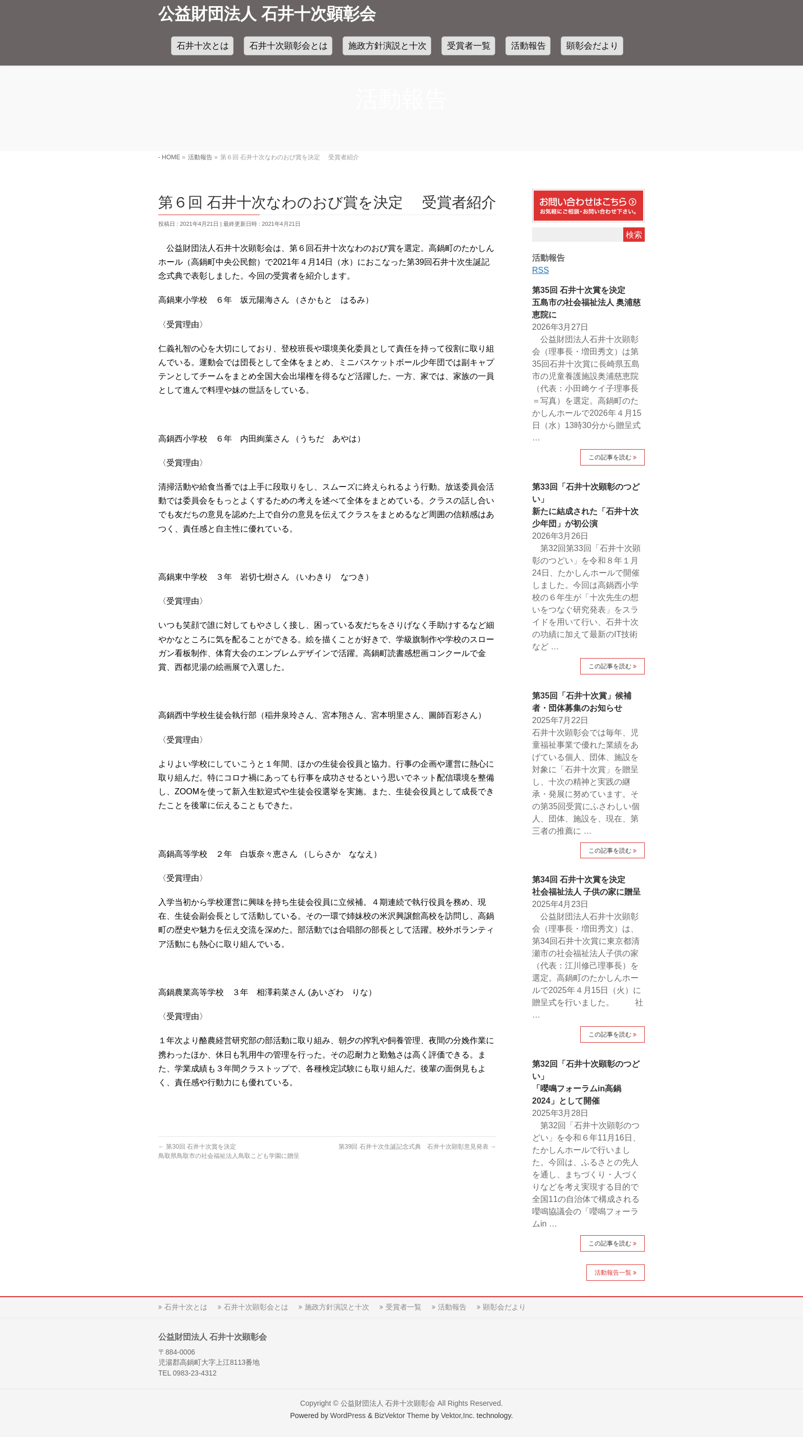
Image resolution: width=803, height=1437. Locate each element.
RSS (540, 270)
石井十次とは (185, 1307)
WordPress (348, 1415)
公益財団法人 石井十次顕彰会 (267, 14)
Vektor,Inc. (458, 1415)
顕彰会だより (504, 1307)
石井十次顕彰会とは (256, 1307)
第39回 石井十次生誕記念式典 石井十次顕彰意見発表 (417, 1146)
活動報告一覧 (613, 1272)
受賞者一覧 (403, 1307)
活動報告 (452, 1307)
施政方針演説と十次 (337, 1307)
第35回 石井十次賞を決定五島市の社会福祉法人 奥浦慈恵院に (586, 302)
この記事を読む (609, 457)
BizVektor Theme (401, 1415)
